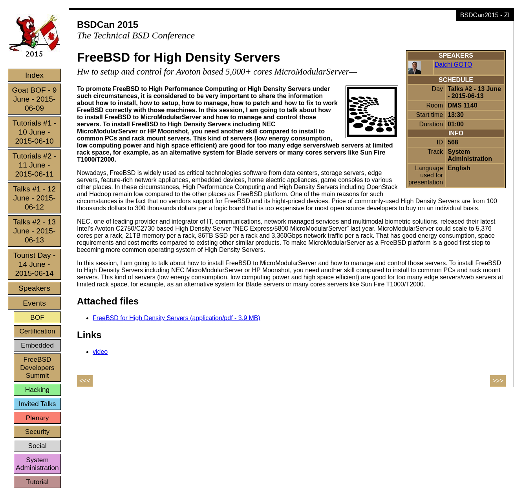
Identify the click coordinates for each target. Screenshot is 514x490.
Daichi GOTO (453, 64)
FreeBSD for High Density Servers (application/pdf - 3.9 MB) (176, 318)
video (100, 351)
